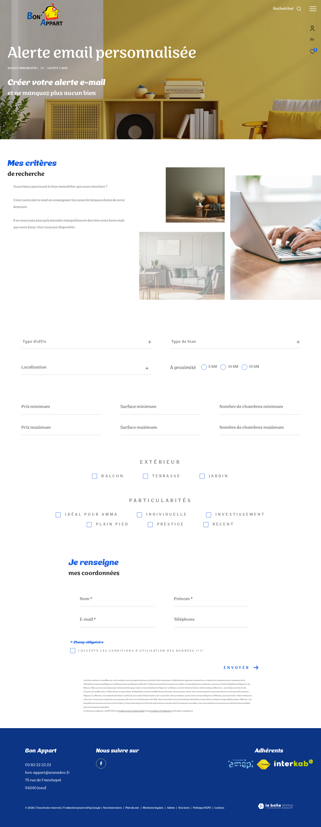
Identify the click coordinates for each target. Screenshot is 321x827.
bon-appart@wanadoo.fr (47, 773)
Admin (171, 808)
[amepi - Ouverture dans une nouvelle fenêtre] (240, 764)
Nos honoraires (112, 808)
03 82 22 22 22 (38, 765)
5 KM (212, 367)
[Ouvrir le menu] (313, 9)
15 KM (254, 367)
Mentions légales (153, 808)
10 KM (233, 367)
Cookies (219, 808)
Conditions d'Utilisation (160, 711)
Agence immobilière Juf (26, 68)
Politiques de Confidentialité (131, 711)
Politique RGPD (202, 808)
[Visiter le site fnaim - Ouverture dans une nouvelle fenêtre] (263, 765)
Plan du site (132, 808)
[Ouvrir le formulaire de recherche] (287, 9)
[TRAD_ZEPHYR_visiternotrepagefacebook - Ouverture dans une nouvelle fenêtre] (101, 764)
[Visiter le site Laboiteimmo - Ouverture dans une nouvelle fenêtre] (275, 806)
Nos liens (184, 808)
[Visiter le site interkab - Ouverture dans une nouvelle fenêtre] (293, 763)
